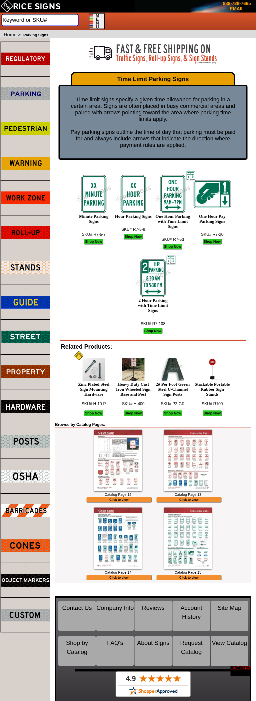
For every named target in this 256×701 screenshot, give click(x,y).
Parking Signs (35, 35)
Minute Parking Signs (93, 216)
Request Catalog (191, 652)
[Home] (30, 6)
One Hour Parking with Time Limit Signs (173, 219)
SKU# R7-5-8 (133, 229)
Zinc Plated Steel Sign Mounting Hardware (93, 387)
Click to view (119, 502)
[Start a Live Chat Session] (240, 671)
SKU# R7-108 (153, 324)
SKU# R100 (212, 404)
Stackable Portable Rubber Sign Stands (212, 387)
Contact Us (77, 612)
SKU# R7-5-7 (94, 234)
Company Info (115, 612)
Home (10, 34)
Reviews (153, 612)
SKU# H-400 (133, 404)
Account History (191, 617)
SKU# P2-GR (172, 404)
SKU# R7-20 (212, 234)
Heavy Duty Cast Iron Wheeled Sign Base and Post (133, 387)
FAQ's (115, 647)
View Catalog (229, 647)
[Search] (40, 20)
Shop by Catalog (77, 652)
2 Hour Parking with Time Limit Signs (153, 303)
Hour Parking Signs (133, 214)
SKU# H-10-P (94, 404)
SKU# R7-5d (173, 239)
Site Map (230, 612)
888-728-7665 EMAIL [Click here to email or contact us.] (237, 6)
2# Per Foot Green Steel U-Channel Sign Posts (173, 387)
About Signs (153, 647)
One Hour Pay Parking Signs (212, 216)
